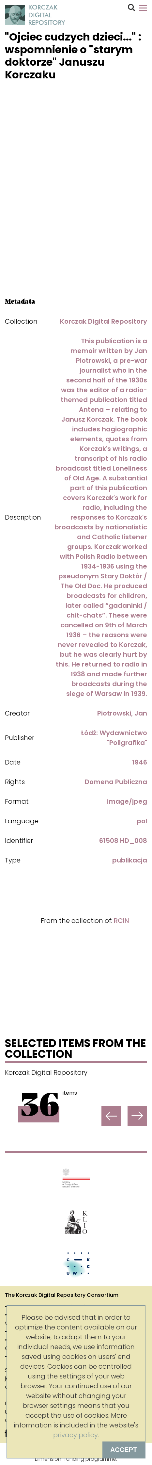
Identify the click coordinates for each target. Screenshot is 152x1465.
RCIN (121, 920)
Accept (123, 1449)
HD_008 (133, 840)
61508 (108, 840)
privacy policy (75, 1435)
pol (142, 821)
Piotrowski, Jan (122, 713)
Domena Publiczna (116, 781)
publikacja (129, 860)
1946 (139, 762)
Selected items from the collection (75, 1049)
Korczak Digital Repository (103, 321)
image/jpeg (127, 801)
